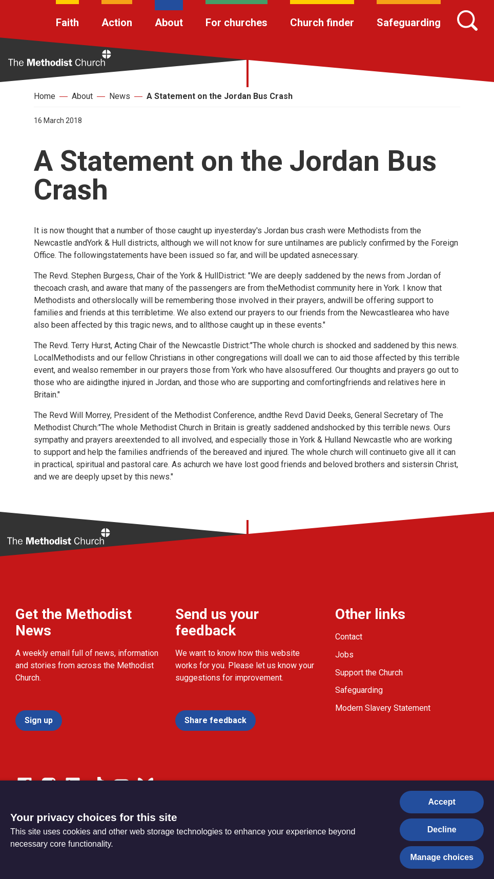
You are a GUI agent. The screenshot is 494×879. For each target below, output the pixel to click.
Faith (67, 22)
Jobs (344, 655)
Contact (348, 637)
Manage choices (442, 857)
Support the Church (369, 672)
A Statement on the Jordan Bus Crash (220, 96)
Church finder (322, 22)
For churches (236, 22)
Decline (442, 829)
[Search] (467, 20)
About (169, 22)
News (119, 96)
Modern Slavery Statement (382, 708)
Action (116, 22)
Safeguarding (409, 22)
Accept (442, 801)
